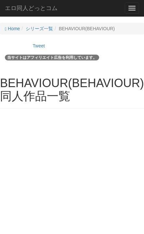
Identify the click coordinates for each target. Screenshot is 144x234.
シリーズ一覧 (39, 28)
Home (12, 28)
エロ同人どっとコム (31, 8)
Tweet (39, 45)
